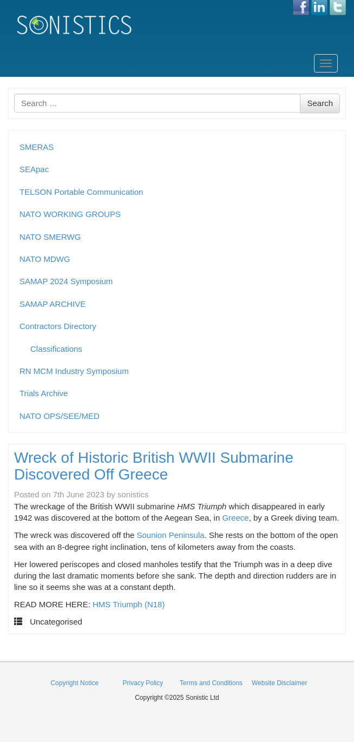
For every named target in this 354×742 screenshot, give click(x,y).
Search (320, 103)
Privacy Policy (143, 683)
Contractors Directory (57, 326)
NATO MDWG (44, 259)
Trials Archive (43, 393)
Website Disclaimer (279, 683)
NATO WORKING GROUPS (70, 214)
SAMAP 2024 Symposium (66, 281)
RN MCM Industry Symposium (74, 371)
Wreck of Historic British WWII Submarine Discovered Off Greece (153, 466)
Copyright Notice (74, 683)
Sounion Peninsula (171, 535)
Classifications (56, 348)
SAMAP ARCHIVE (52, 303)
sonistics (133, 494)
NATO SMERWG (50, 236)
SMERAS (36, 147)
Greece (235, 517)
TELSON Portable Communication (81, 191)
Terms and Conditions (211, 683)
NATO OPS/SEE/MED (59, 416)
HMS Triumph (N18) (129, 604)
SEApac (34, 169)
